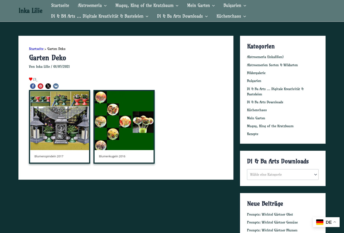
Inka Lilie (30, 10)
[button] (33, 86)
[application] (104, 5)
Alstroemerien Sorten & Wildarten (272, 65)
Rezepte (252, 133)
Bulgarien (254, 80)
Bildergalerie (256, 72)
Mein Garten (256, 117)
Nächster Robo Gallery (214, 189)
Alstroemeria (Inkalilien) (265, 57)
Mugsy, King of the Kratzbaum (270, 125)
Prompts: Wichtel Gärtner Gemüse (272, 221)
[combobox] (283, 173)
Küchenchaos (257, 109)
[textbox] (280, 174)
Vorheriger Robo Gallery (39, 189)
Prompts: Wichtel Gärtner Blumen (272, 229)
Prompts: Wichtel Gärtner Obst (270, 213)
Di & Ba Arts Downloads (265, 101)
